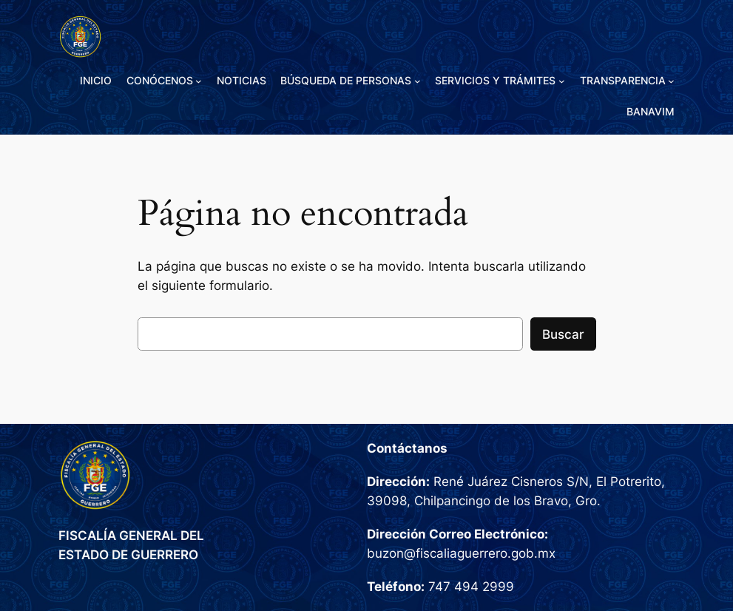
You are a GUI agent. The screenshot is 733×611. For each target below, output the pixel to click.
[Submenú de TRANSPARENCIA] (671, 81)
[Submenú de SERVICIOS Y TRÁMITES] (561, 81)
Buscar (563, 334)
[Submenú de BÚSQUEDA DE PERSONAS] (417, 81)
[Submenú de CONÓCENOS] (198, 81)
